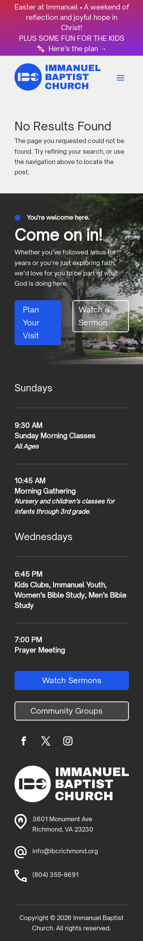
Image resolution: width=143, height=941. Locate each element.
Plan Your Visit (31, 322)
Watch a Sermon (94, 316)
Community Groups (67, 711)
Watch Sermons (71, 680)
